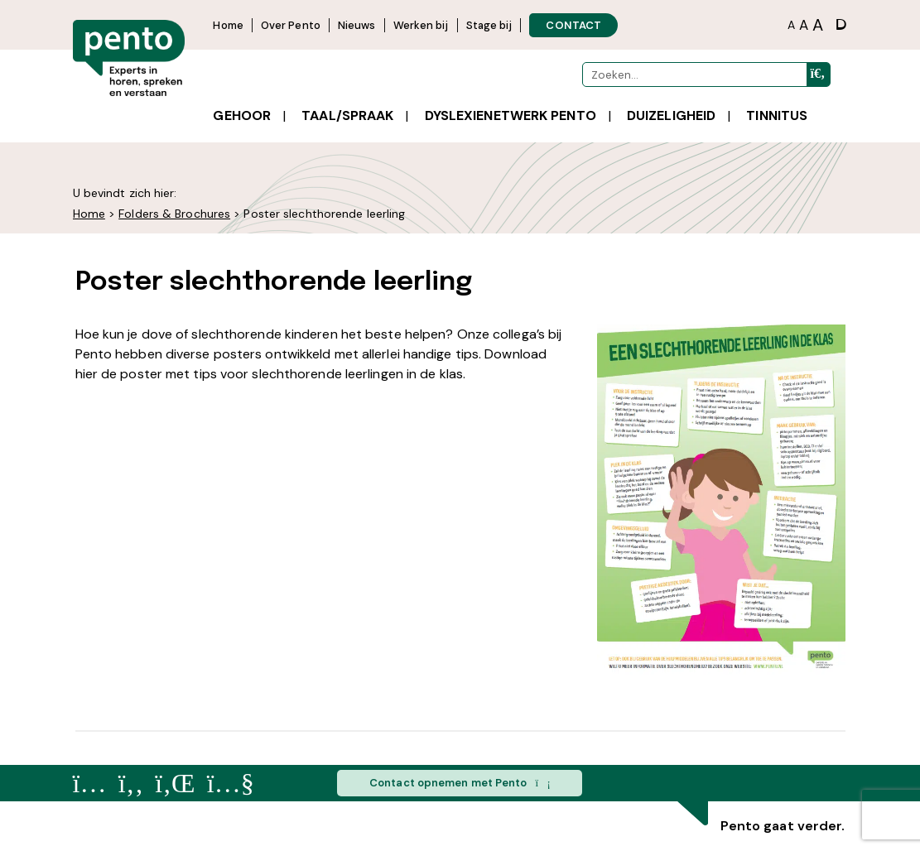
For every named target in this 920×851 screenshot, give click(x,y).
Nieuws (357, 25)
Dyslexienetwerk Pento (510, 115)
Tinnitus (776, 115)
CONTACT (573, 25)
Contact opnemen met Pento (460, 783)
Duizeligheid (671, 115)
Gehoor (242, 115)
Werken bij (421, 25)
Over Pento (290, 25)
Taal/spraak (347, 115)
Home (228, 25)
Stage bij (489, 25)
